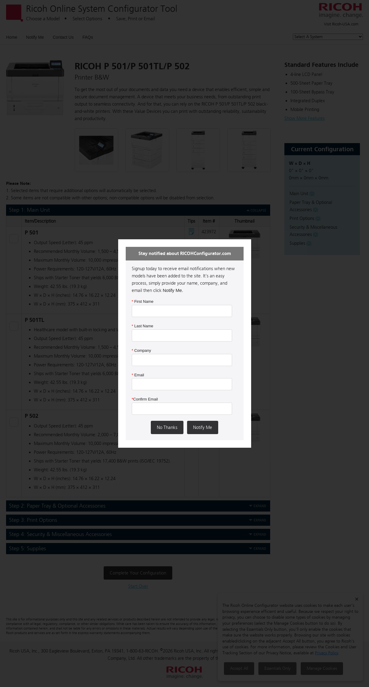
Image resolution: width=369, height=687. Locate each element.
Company (141, 350)
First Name (143, 301)
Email (138, 375)
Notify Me (202, 427)
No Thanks (167, 427)
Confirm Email (145, 399)
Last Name (143, 326)
